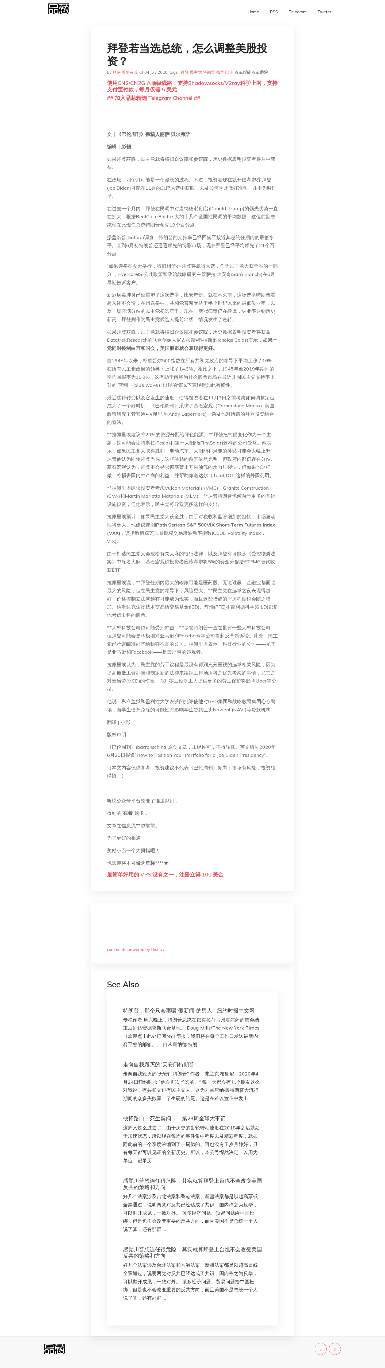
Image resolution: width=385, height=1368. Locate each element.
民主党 (196, 72)
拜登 (185, 72)
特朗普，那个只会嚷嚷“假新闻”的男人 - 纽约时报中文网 (189, 1010)
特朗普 (209, 72)
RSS (274, 11)
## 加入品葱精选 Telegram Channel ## (153, 98)
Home (253, 11)
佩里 (220, 72)
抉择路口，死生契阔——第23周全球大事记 (174, 1118)
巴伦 (229, 72)
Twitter (324, 11)
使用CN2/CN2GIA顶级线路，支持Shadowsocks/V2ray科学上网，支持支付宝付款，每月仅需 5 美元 (192, 86)
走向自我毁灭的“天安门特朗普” (159, 1064)
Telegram (298, 11)
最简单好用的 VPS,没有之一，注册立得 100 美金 (165, 874)
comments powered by (135, 949)
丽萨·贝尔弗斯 (125, 72)
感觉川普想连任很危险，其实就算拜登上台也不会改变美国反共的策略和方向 (192, 1183)
